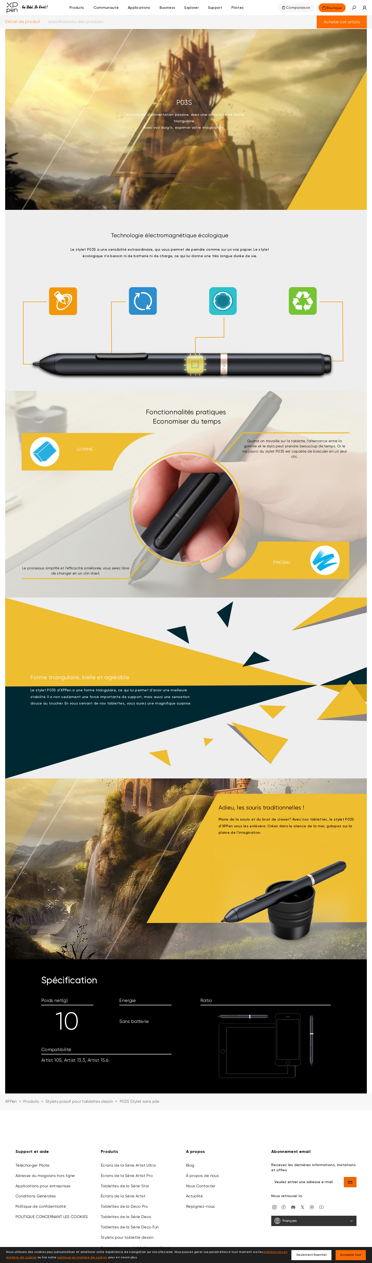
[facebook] (284, 1177)
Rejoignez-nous (200, 1177)
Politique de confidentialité (41, 1177)
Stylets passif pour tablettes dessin (79, 1101)
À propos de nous (202, 1146)
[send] (350, 1153)
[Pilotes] (237, 8)
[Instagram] (274, 1177)
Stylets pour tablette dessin (127, 1208)
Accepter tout (350, 1255)
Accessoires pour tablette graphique (135, 1218)
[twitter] (302, 1177)
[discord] (293, 1177)
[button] (354, 8)
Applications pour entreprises (43, 1157)
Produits (76, 8)
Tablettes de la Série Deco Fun (130, 1198)
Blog (190, 1136)
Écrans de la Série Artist (123, 1167)
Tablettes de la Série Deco (126, 1187)
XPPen (11, 1101)
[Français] (314, 1192)
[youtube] (321, 1177)
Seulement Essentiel (311, 1255)
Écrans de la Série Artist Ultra (128, 1136)
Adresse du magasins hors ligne (45, 1146)
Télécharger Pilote (33, 1136)
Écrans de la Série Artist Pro (127, 1146)
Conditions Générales (36, 1167)
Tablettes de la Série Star (125, 1157)
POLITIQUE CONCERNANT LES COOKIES (52, 1187)
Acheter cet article (342, 21)
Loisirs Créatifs (114, 1229)
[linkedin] (312, 1177)
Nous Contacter (200, 1157)
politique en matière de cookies (82, 1257)
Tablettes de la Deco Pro (124, 1177)
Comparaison (298, 8)
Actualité (194, 1167)
